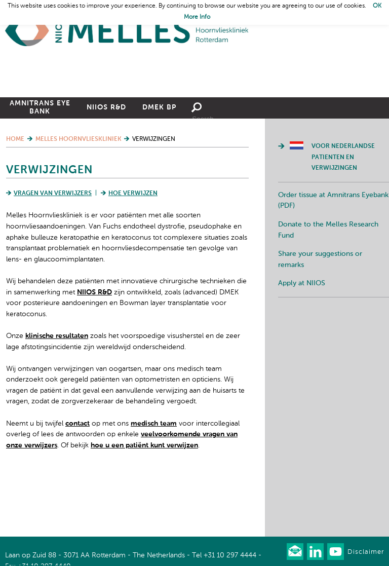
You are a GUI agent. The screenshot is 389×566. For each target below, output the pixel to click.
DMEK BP (159, 163)
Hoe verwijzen (133, 250)
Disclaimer (365, 552)
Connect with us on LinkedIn (315, 551)
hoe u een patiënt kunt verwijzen (144, 501)
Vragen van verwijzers (53, 250)
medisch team (154, 479)
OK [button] (377, 6)
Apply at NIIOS (301, 339)
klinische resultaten (56, 392)
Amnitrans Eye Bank (40, 163)
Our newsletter (295, 551)
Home (126, 30)
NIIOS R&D (106, 163)
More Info (197, 17)
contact (77, 479)
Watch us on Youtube (335, 551)
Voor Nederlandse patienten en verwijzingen (343, 214)
